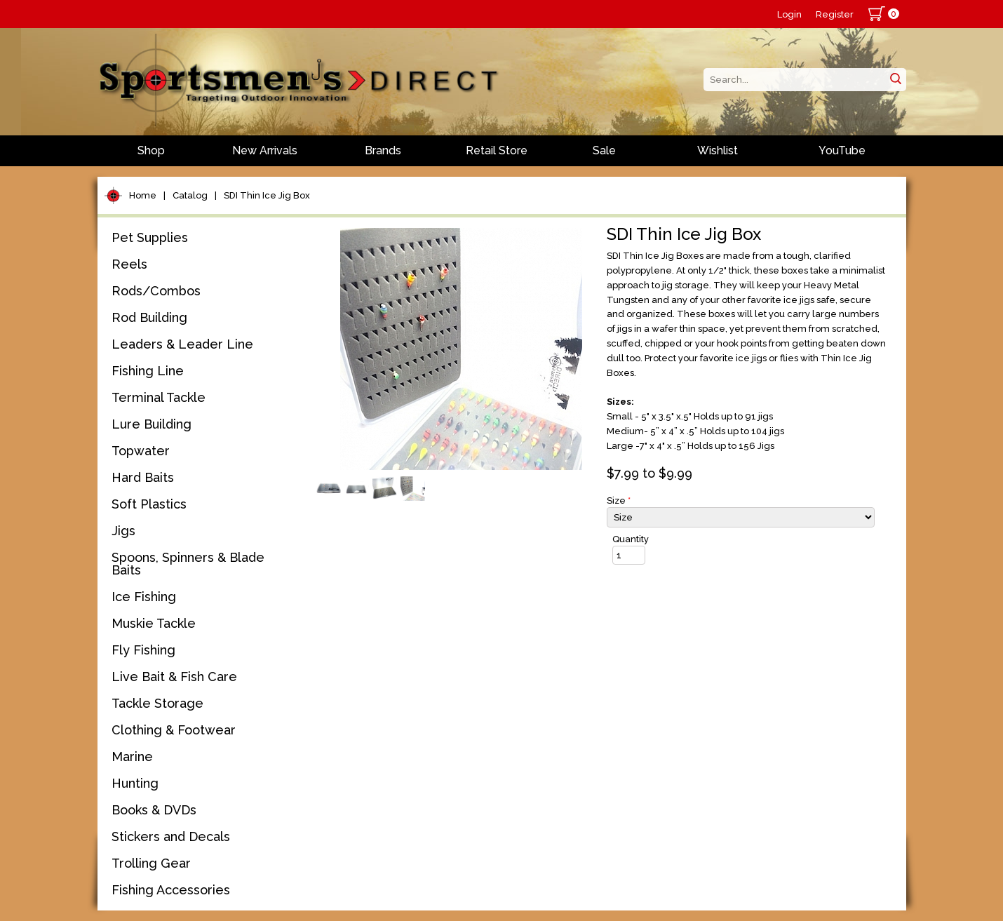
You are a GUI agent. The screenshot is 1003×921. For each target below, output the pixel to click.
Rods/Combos (156, 290)
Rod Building (149, 317)
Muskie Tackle (154, 623)
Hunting (135, 783)
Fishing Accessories (171, 889)
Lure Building (151, 424)
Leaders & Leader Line (182, 344)
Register (835, 14)
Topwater (141, 450)
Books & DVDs (154, 809)
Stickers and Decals (171, 836)
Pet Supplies (150, 237)
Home (142, 195)
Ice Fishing (144, 596)
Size (619, 500)
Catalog (190, 195)
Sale (604, 150)
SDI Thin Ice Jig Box (267, 195)
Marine (132, 756)
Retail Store (496, 150)
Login (789, 14)
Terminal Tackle (159, 397)
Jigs (123, 530)
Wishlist (717, 150)
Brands (383, 150)
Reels (129, 264)
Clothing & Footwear (174, 729)
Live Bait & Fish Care (174, 676)
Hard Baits (143, 477)
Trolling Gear (151, 863)
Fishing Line (148, 370)
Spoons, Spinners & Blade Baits (188, 563)
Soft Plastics (149, 504)
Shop (151, 150)
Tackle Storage (157, 703)
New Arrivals (264, 150)
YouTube (842, 150)
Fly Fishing (143, 650)
